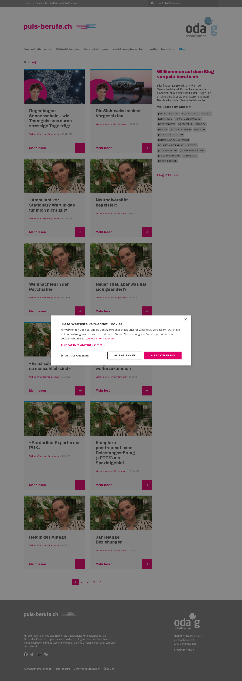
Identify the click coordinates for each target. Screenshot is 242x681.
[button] (121, 344)
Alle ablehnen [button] (124, 355)
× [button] (185, 319)
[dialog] (121, 340)
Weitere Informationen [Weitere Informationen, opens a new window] (100, 338)
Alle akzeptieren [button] (163, 355)
